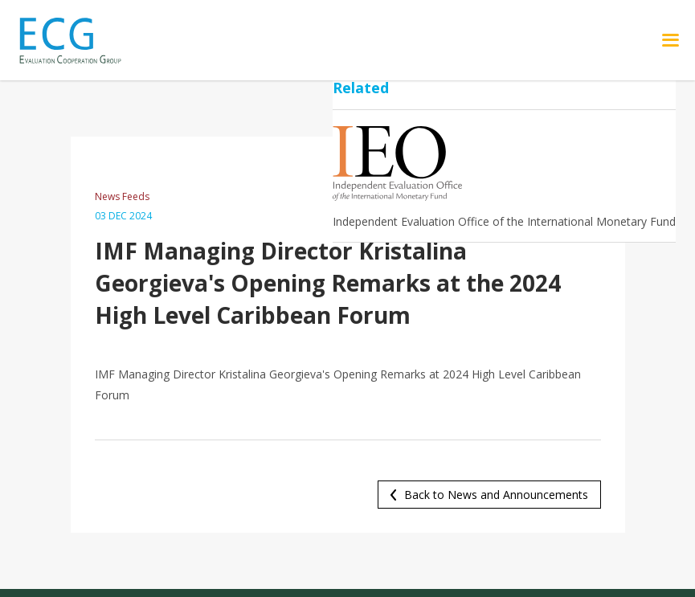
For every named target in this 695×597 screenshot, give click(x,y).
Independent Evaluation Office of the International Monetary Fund (504, 221)
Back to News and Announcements (496, 494)
